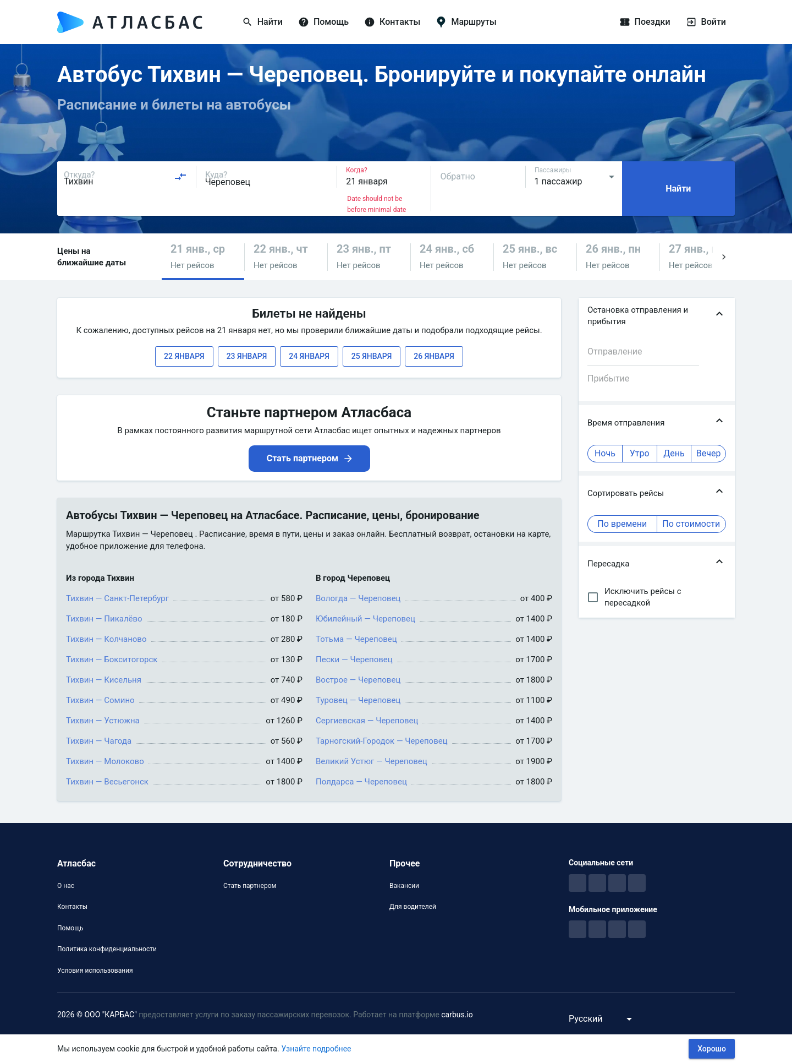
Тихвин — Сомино (100, 700)
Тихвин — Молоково (105, 761)
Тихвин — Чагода (98, 741)
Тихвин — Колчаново (106, 639)
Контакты (72, 907)
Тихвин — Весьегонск (107, 782)
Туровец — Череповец (358, 700)
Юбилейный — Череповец (365, 619)
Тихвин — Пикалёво (104, 619)
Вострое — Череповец (358, 680)
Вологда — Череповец (358, 598)
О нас (65, 886)
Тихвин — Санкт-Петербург (117, 598)
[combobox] (125, 176)
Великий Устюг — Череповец (371, 761)
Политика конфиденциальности (107, 949)
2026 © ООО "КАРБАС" (97, 1014)
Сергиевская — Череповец (367, 721)
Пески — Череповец (354, 659)
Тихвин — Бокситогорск (111, 659)
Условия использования (95, 970)
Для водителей (412, 907)
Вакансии (404, 886)
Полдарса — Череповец (361, 782)
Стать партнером (249, 886)
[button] (203, 256)
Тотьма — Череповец (356, 639)
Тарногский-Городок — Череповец (382, 741)
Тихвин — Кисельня (103, 680)
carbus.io (457, 1014)
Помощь (70, 928)
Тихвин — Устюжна (103, 721)
